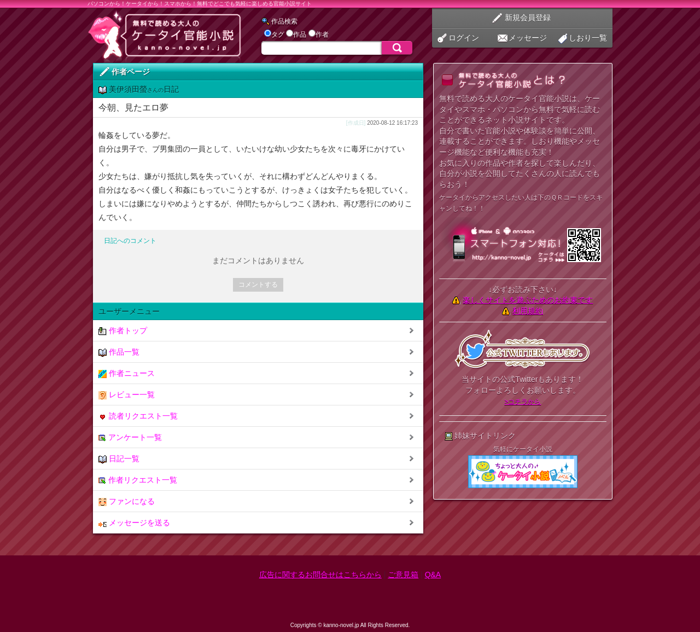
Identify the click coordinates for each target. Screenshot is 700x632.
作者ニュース (126, 373)
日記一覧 (118, 458)
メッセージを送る (134, 522)
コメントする (258, 284)
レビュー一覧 (126, 394)
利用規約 (527, 310)
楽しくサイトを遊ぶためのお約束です (528, 299)
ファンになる (126, 501)
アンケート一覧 (130, 437)
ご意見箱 (403, 574)
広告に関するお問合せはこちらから (320, 574)
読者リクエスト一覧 (138, 416)
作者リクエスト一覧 (137, 480)
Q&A (433, 574)
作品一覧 (118, 352)
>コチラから (522, 401)
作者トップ (122, 330)
